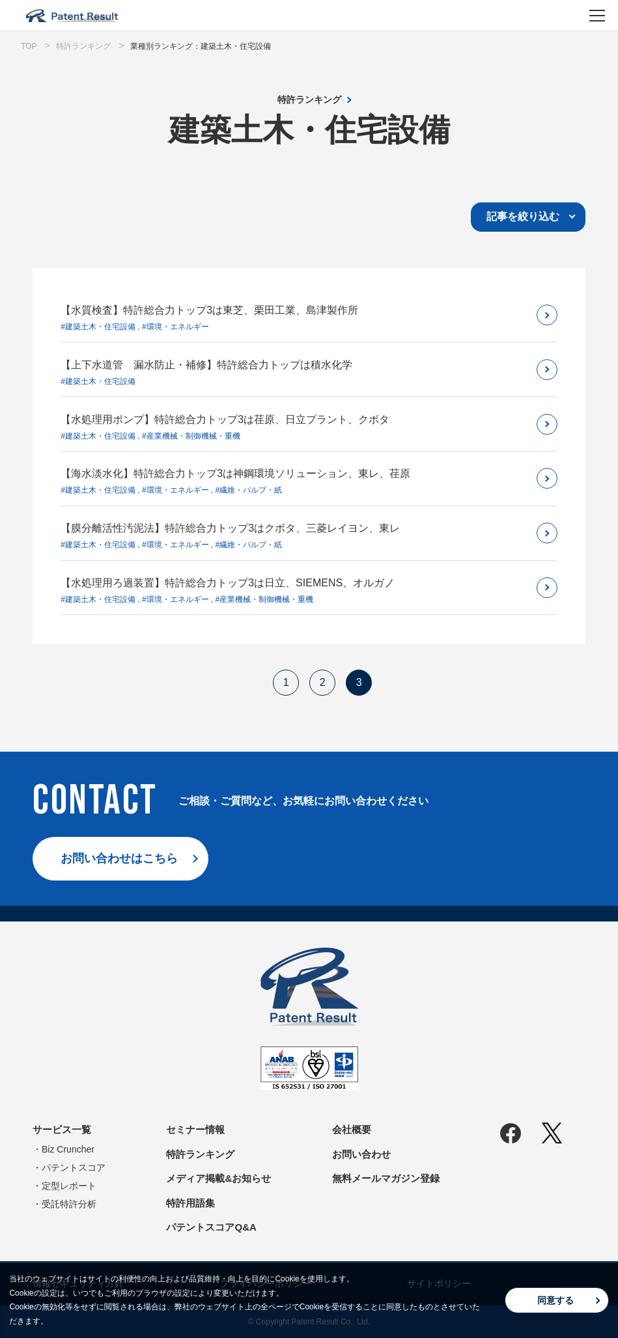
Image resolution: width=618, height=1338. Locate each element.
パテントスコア (73, 1167)
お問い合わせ (361, 1154)
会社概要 (351, 1129)
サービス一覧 (62, 1129)
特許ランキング (309, 99)
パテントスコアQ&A (211, 1227)
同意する (555, 1300)
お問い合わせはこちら (119, 858)
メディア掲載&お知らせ (218, 1178)
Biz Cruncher (68, 1149)
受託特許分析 (69, 1204)
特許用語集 (190, 1202)
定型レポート (69, 1186)
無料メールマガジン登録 (386, 1178)
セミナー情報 (195, 1129)
